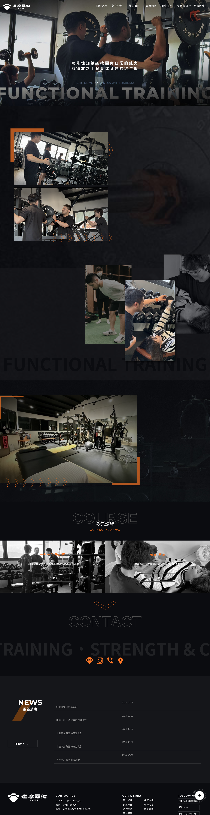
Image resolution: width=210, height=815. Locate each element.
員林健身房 (47, 804)
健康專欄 (149, 784)
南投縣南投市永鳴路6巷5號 (77, 784)
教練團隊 (128, 779)
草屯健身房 (34, 804)
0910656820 (70, 780)
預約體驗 (128, 788)
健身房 (11, 804)
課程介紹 (149, 775)
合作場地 (128, 784)
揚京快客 (166, 804)
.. (186, 804)
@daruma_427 (75, 775)
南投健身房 (21, 804)
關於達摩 (128, 775)
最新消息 (149, 779)
